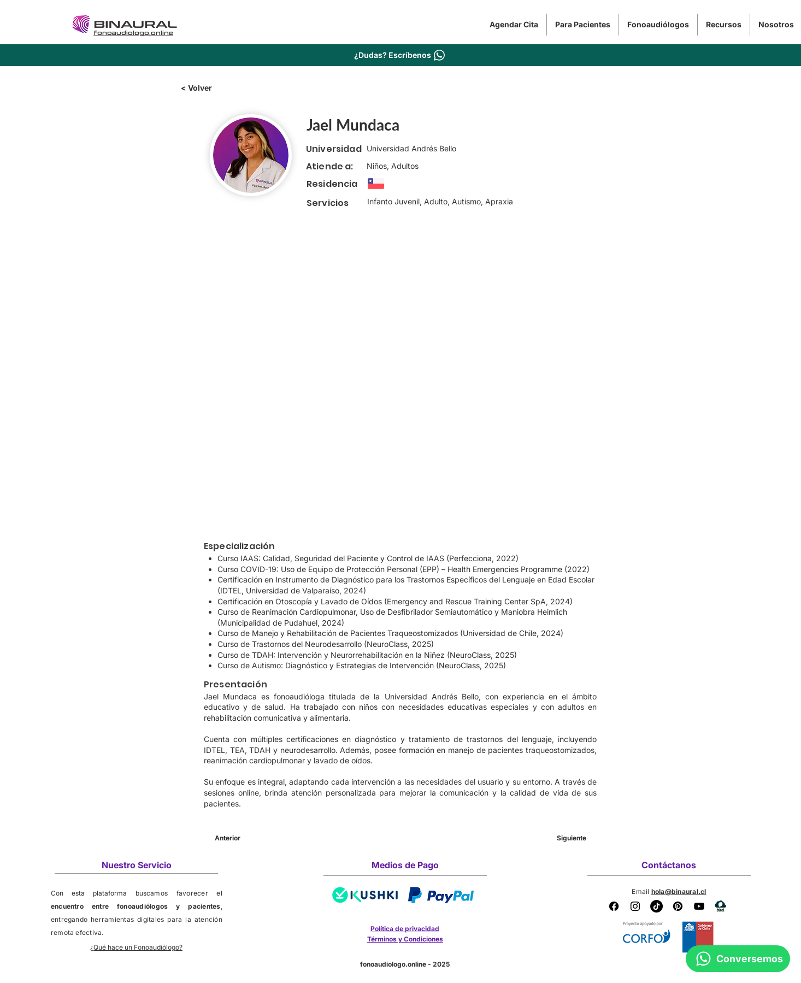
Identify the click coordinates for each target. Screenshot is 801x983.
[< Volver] (217, 88)
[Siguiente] (559, 838)
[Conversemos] (738, 958)
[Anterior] (251, 838)
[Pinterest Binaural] (678, 906)
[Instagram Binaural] (635, 906)
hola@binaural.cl (678, 891)
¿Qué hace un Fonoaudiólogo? (136, 947)
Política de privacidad (404, 929)
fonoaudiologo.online (393, 964)
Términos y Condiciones (405, 939)
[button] (583, 25)
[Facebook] (614, 906)
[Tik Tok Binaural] (656, 906)
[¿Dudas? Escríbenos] (400, 54)
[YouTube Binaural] (699, 906)
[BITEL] (720, 906)
